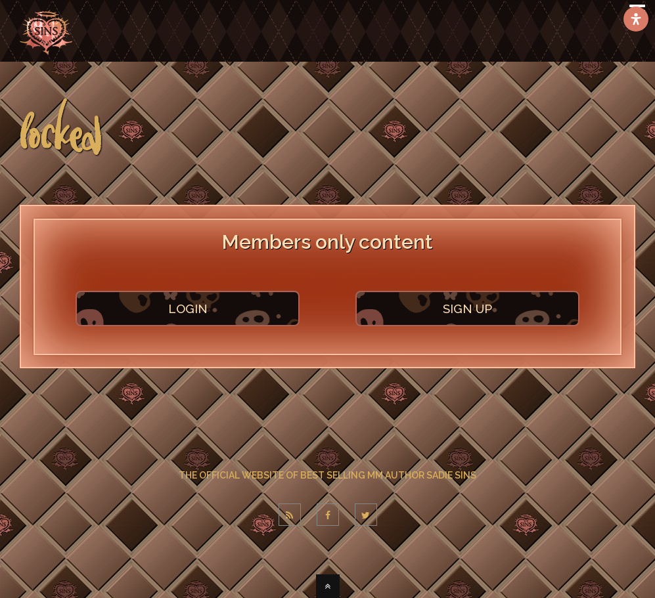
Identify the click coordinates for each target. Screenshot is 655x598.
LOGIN (188, 308)
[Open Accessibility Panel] (635, 19)
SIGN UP (467, 308)
